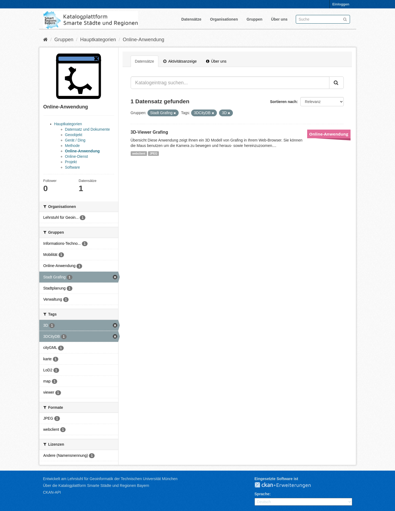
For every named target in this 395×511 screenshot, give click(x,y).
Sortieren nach (283, 101)
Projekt (71, 162)
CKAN (287, 485)
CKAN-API (52, 492)
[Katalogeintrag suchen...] (230, 82)
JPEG (153, 153)
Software (72, 167)
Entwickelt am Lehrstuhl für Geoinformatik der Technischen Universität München (110, 479)
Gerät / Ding (75, 140)
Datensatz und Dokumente (87, 129)
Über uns (279, 19)
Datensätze (191, 19)
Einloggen (340, 4)
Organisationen (224, 19)
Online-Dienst (76, 156)
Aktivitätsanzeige (180, 61)
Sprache (262, 494)
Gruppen (254, 19)
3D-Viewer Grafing (149, 132)
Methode (72, 145)
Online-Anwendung (143, 39)
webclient (138, 153)
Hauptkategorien (98, 39)
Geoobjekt (73, 135)
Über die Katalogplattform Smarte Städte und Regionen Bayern (96, 485)
